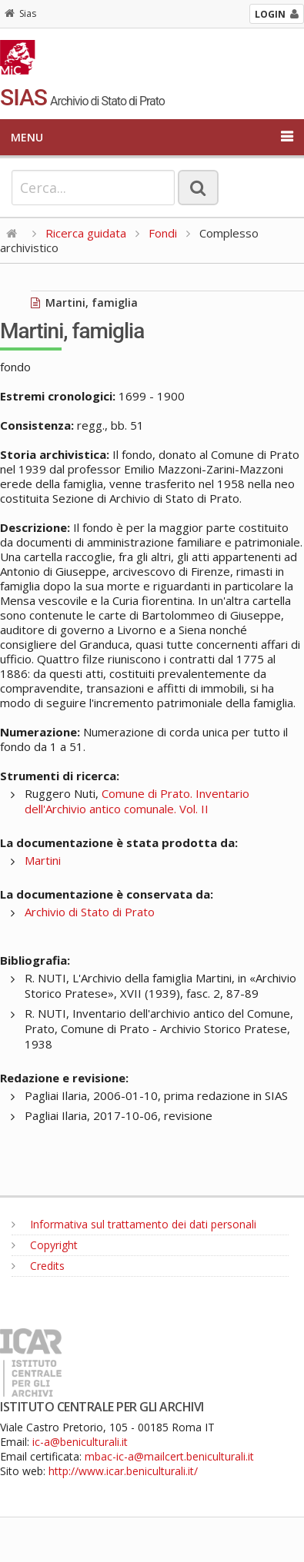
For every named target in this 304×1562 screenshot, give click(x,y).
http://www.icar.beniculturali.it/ (123, 1471)
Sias (20, 13)
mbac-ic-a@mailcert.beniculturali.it (169, 1456)
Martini (43, 860)
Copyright (45, 1245)
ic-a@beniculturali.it (80, 1441)
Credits (38, 1265)
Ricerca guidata (85, 233)
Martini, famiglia (84, 302)
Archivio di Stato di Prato (90, 911)
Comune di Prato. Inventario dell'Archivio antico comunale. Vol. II (137, 801)
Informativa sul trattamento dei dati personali (134, 1224)
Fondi (163, 233)
